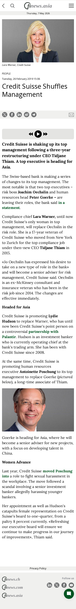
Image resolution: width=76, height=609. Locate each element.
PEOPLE (6, 73)
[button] (4, 114)
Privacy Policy (38, 568)
